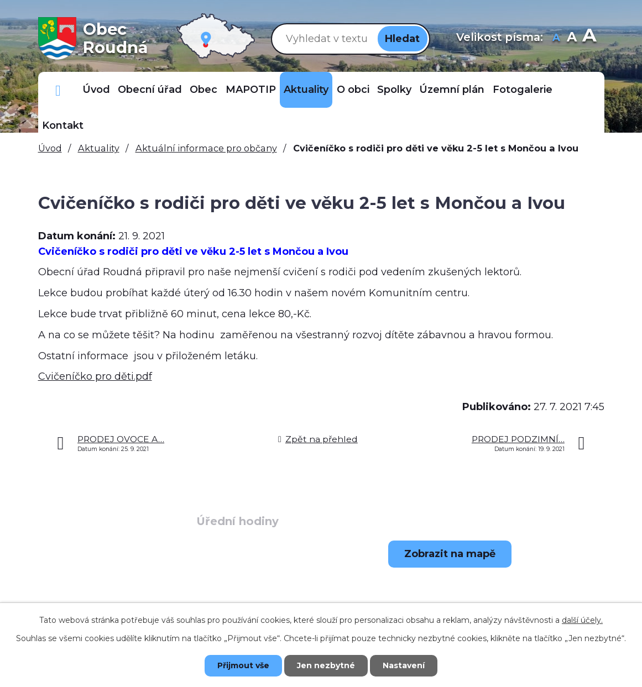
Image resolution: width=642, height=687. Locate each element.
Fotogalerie (522, 89)
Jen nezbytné (326, 665)
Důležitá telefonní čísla (58, 90)
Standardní (571, 38)
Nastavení (404, 665)
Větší (589, 38)
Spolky (394, 89)
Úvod (96, 89)
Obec (203, 89)
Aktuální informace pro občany (206, 148)
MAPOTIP (251, 89)
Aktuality (306, 89)
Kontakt (62, 125)
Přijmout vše (243, 665)
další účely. (582, 620)
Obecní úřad (150, 89)
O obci (353, 89)
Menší (556, 38)
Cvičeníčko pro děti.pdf (95, 376)
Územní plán (451, 89)
